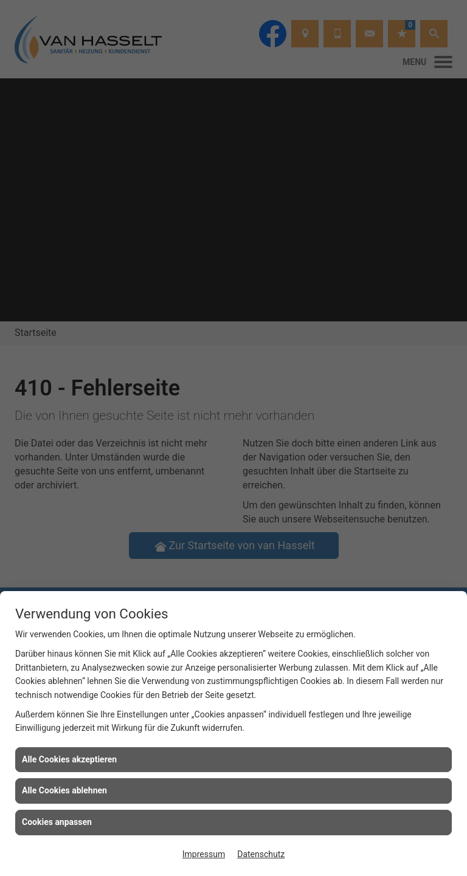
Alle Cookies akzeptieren (69, 759)
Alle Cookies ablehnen (64, 790)
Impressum (203, 854)
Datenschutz (261, 854)
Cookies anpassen (57, 822)
